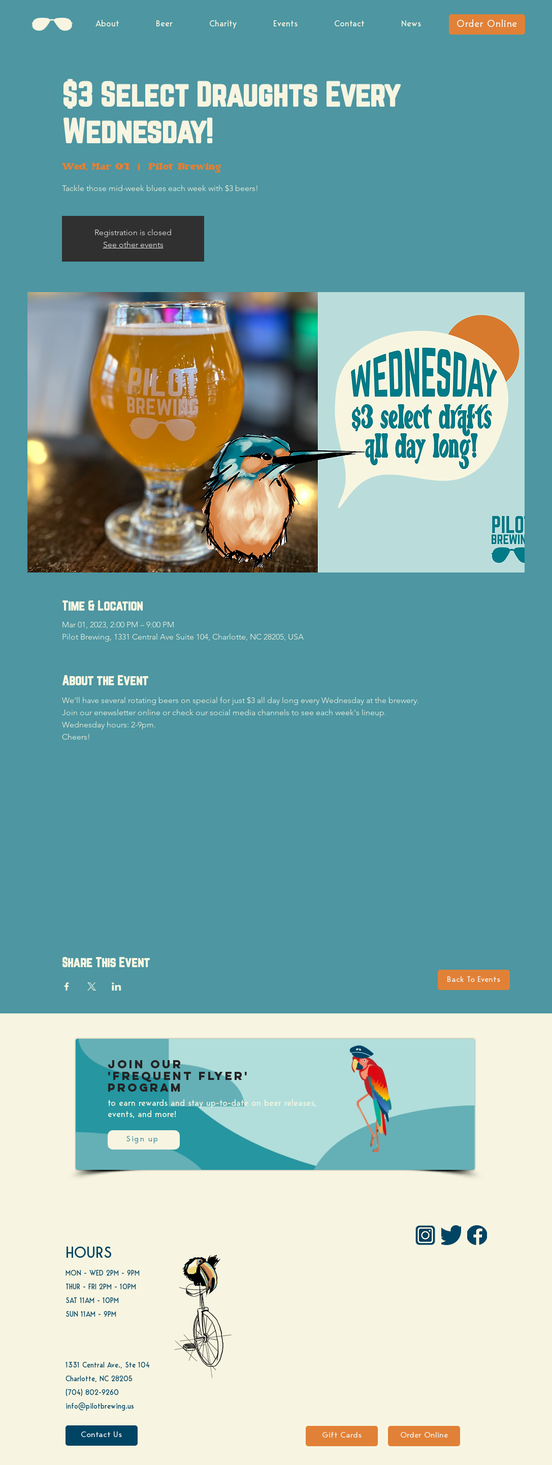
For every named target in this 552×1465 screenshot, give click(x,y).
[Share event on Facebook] (67, 986)
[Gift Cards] (342, 1436)
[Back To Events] (474, 980)
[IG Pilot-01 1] (425, 1235)
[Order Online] (487, 24)
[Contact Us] (102, 1435)
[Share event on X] (91, 986)
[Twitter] (451, 1235)
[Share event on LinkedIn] (116, 986)
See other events (133, 244)
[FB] (477, 1235)
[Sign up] (144, 1140)
